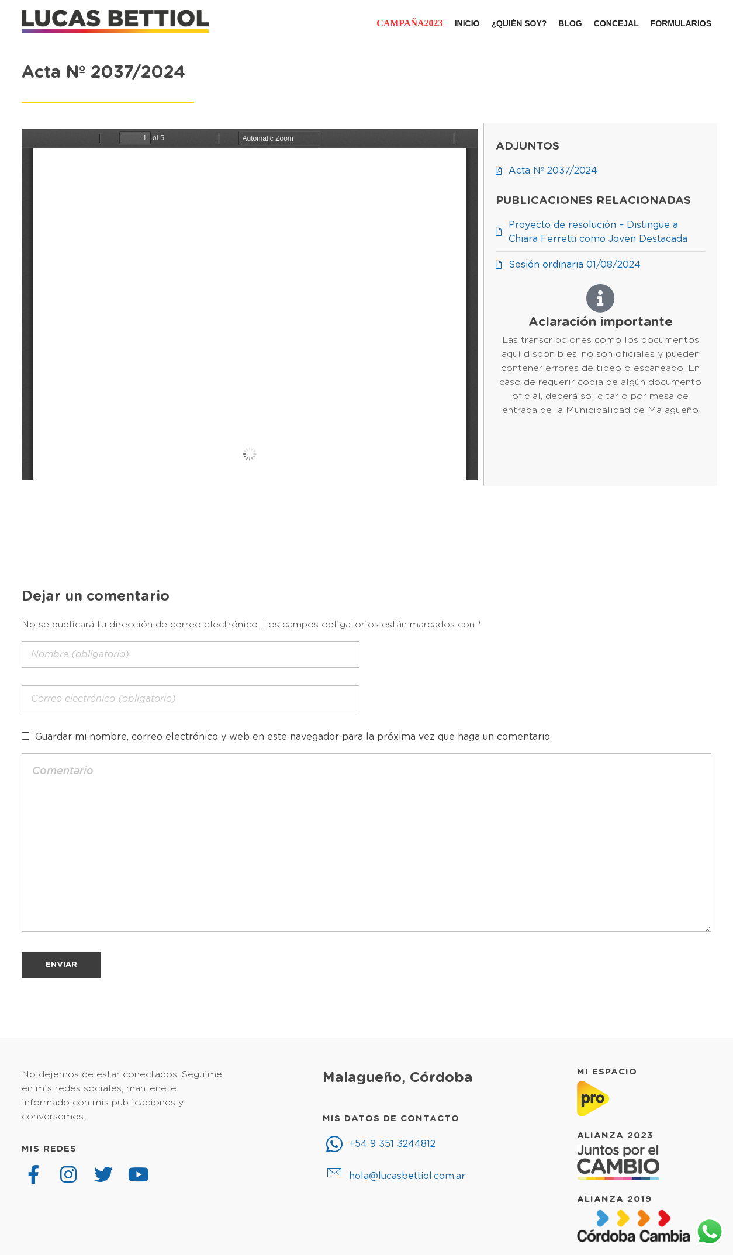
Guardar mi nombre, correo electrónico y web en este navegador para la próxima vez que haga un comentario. (293, 736)
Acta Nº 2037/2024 (103, 72)
